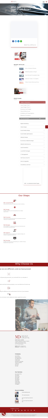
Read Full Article (30, 45)
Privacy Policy (20, 359)
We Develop (20, 378)
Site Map (20, 363)
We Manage (20, 377)
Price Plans (20, 379)
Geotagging (20, 381)
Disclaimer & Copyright (21, 360)
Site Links (20, 362)
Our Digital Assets (20, 358)
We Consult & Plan (21, 375)
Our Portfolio (20, 357)
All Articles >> (20, 400)
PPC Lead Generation (25, 395)
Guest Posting (20, 380)
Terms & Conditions (21, 361)
